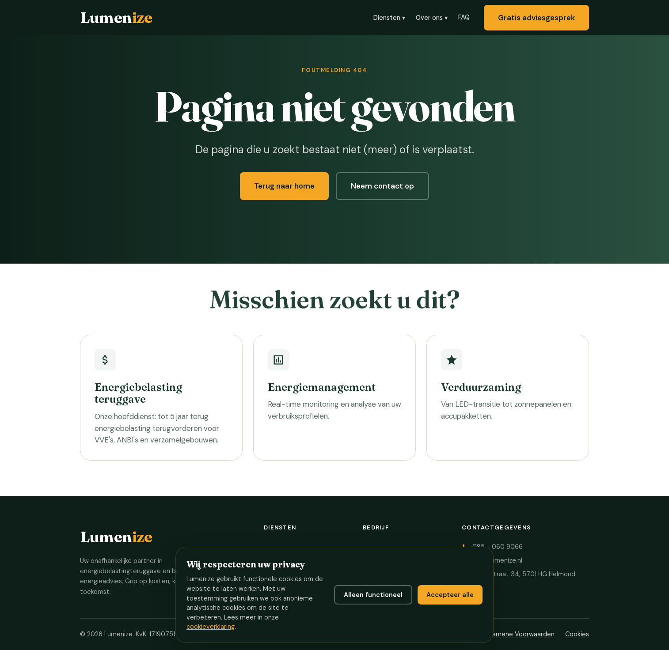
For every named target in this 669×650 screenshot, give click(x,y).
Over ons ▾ (432, 18)
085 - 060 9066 (497, 547)
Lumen (116, 17)
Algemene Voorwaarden (519, 634)
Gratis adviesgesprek (536, 18)
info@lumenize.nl (497, 560)
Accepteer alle (450, 595)
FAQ (464, 17)
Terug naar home (284, 186)
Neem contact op (382, 186)
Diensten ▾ (389, 18)
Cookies (577, 634)
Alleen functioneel (373, 595)
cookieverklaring (210, 627)
